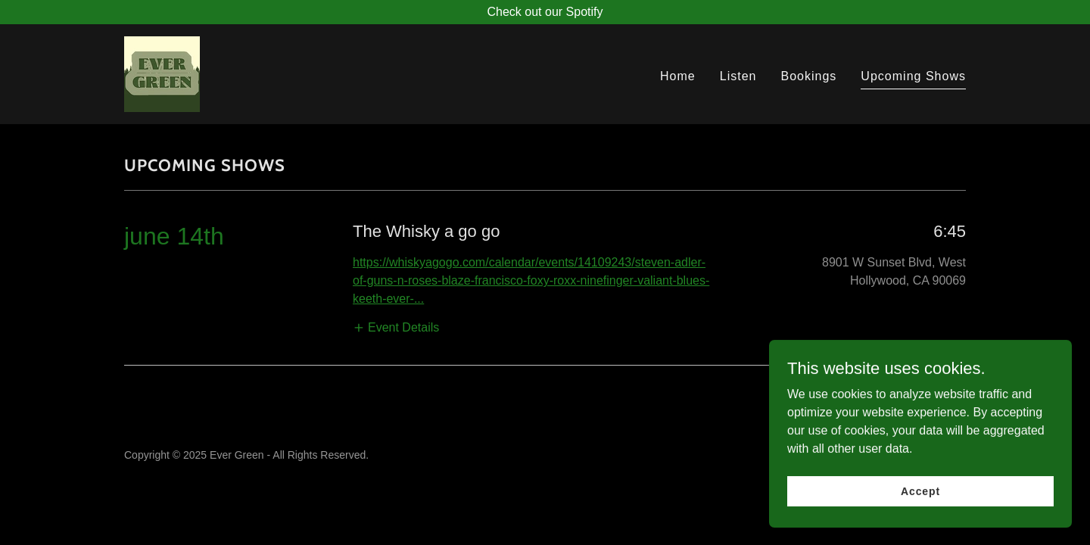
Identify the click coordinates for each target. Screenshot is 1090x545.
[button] (396, 327)
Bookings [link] (808, 76)
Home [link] (678, 76)
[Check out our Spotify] (545, 12)
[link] (162, 73)
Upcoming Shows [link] (913, 76)
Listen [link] (738, 76)
